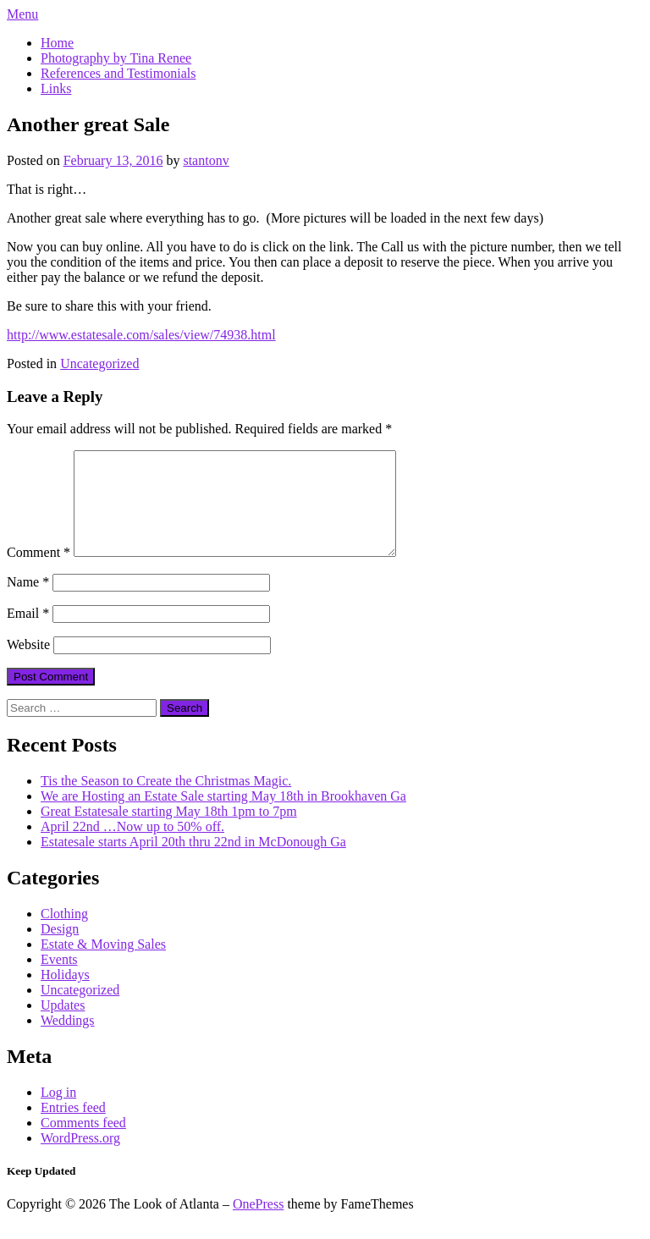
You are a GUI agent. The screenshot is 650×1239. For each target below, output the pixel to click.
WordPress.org (80, 1158)
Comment (38, 572)
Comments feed (83, 1143)
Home (57, 43)
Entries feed (73, 1128)
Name (28, 602)
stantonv (206, 160)
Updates (63, 1025)
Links (56, 88)
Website (28, 665)
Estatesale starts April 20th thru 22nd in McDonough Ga (193, 862)
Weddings (68, 1040)
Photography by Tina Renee (116, 58)
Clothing (64, 934)
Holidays (65, 995)
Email (28, 633)
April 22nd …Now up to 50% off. (132, 847)
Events (59, 979)
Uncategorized (99, 363)
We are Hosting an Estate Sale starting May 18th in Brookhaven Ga (223, 816)
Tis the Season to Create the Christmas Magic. (166, 801)
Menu (22, 14)
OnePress (258, 1224)
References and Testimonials (118, 73)
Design (60, 949)
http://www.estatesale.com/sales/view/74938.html (141, 335)
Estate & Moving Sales (103, 964)
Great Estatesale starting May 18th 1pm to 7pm (169, 831)
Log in (58, 1112)
